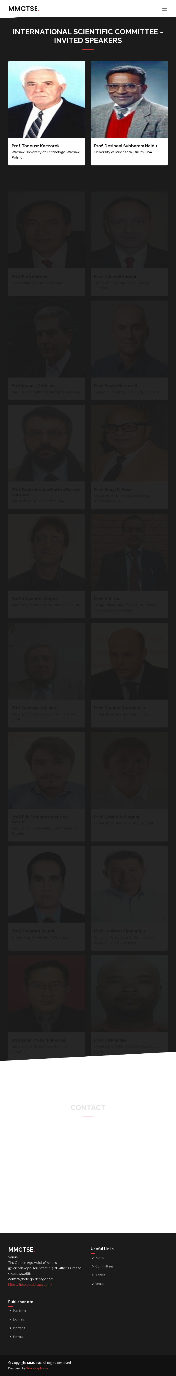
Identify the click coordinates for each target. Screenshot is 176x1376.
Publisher (19, 1310)
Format (18, 1336)
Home (99, 1257)
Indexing (19, 1328)
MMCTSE (23, 8)
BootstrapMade (37, 1368)
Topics (100, 1275)
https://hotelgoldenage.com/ (30, 1284)
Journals (19, 1319)
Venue (99, 1283)
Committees (104, 1266)
